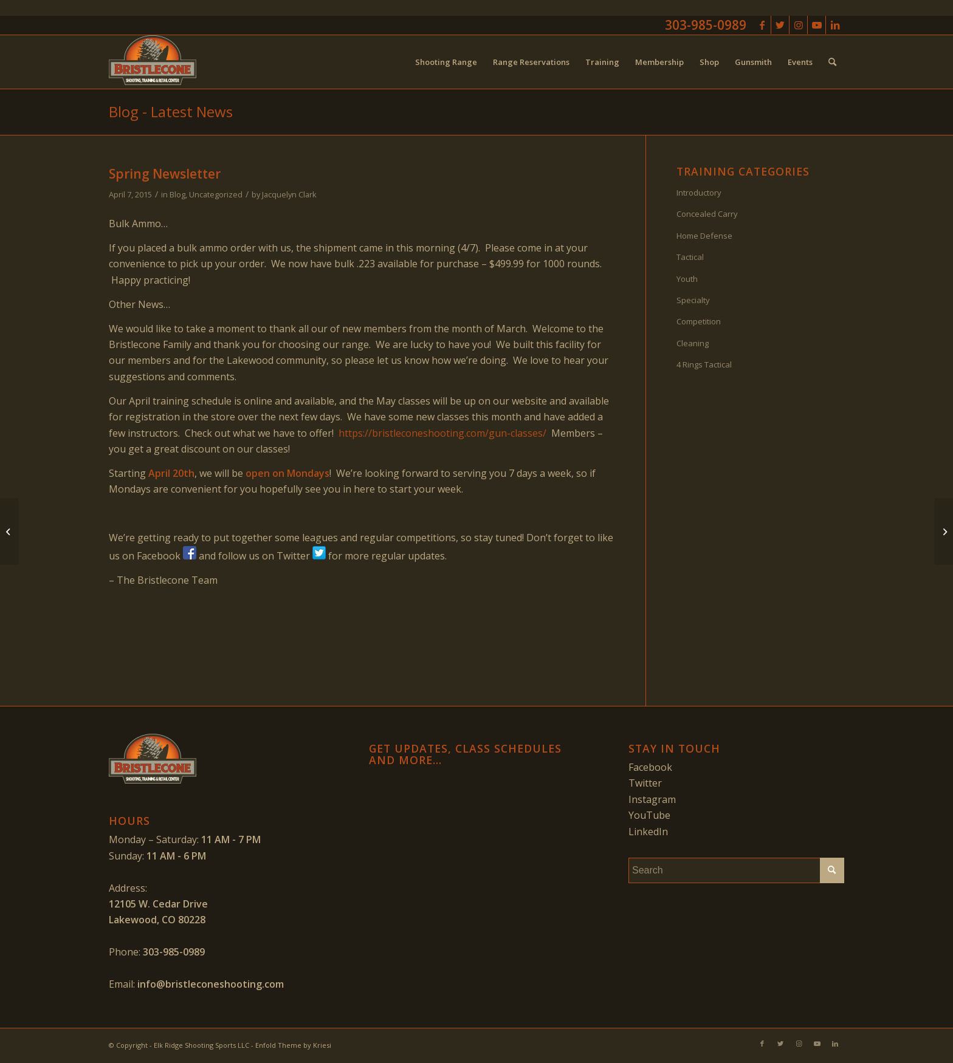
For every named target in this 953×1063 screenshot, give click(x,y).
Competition (698, 321)
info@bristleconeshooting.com (210, 984)
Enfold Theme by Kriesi (293, 1045)
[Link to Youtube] (816, 25)
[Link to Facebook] (762, 25)
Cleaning (692, 343)
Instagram (652, 799)
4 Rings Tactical (704, 364)
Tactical (690, 256)
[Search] (832, 62)
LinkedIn (648, 831)
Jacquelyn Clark (289, 194)
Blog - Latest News (171, 111)
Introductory (698, 192)
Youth (687, 278)
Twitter (645, 783)
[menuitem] (446, 62)
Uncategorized (216, 194)
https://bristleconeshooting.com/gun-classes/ (442, 433)
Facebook (650, 767)
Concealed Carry (707, 213)
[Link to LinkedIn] (835, 25)
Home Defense (704, 235)
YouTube (649, 815)
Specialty (693, 300)
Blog (177, 194)
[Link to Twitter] (780, 25)
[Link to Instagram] (798, 25)
